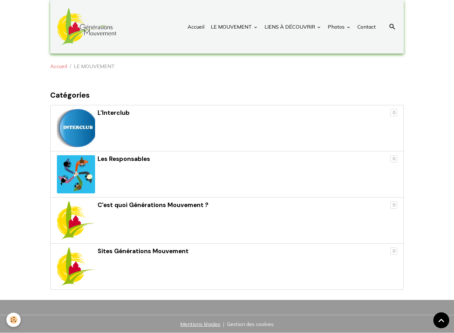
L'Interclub (114, 112)
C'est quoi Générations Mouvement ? (153, 205)
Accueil (196, 27)
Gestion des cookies (250, 324)
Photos (336, 27)
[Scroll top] (441, 320)
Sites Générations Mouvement (143, 251)
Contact (366, 27)
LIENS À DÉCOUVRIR (289, 27)
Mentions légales (200, 324)
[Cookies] (13, 320)
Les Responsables (124, 159)
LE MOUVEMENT (231, 27)
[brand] (88, 27)
